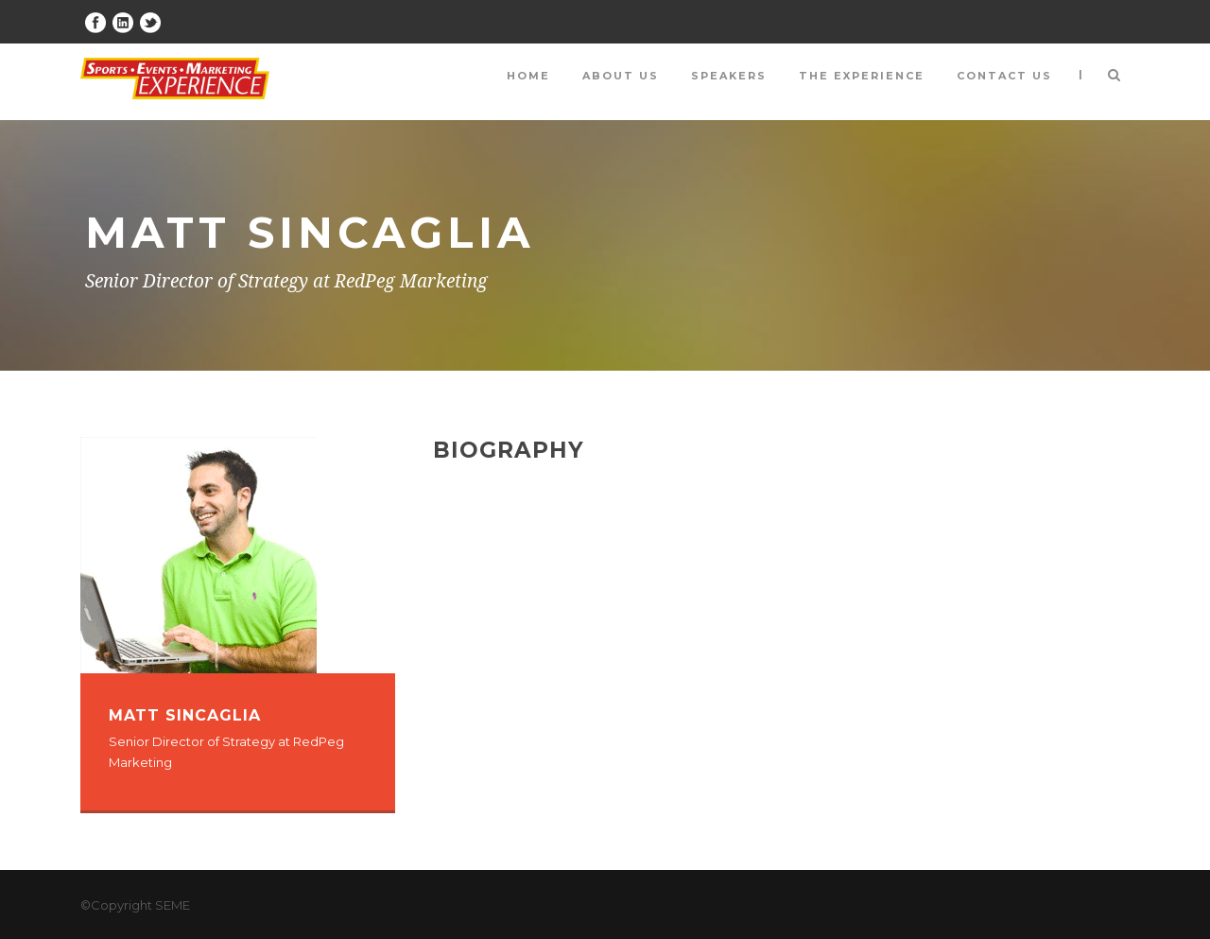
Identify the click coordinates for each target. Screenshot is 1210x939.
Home (528, 75)
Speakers (729, 75)
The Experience (862, 75)
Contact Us (1004, 75)
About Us (620, 75)
